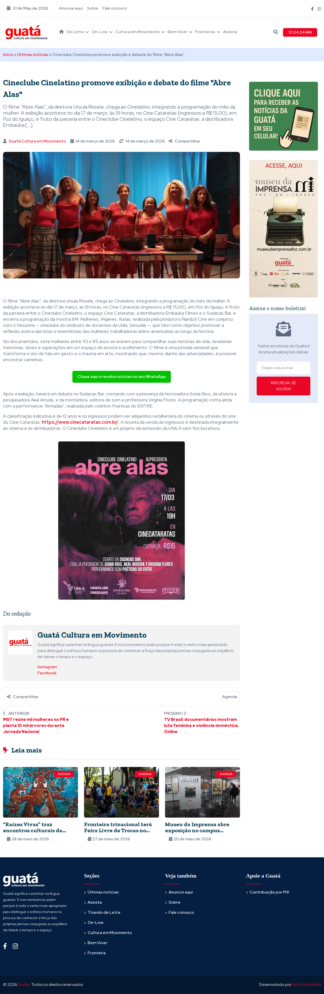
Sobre (92, 8)
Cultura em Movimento (137, 31)
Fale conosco (115, 8)
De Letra (75, 31)
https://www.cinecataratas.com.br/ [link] (80, 422)
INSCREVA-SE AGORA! (283, 386)
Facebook (46, 673)
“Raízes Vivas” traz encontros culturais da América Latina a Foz (32, 830)
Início (8, 54)
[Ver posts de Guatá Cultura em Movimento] (20, 641)
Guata (24, 984)
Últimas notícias (32, 54)
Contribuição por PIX (269, 892)
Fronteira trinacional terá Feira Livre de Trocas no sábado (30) (118, 830)
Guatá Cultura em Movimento (37, 141)
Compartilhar (184, 141)
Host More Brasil (306, 984)
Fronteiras (205, 31)
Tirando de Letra (104, 912)
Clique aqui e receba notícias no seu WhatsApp (121, 376)
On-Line (100, 31)
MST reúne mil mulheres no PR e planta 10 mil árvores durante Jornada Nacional (36, 725)
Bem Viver (177, 31)
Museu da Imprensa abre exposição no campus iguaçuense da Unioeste (197, 830)
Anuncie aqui (71, 8)
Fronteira (97, 953)
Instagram (47, 667)
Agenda (229, 696)
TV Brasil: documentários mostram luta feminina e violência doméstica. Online (201, 725)
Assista (230, 31)
